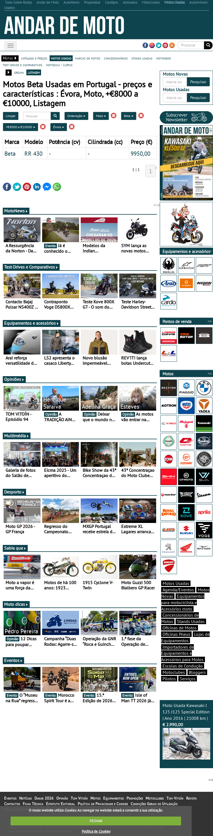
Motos (95, 798)
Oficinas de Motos (180, 628)
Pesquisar (198, 81)
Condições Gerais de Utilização (154, 803)
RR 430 (33, 153)
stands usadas (141, 58)
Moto (101, 116)
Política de (96, 831)
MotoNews (16, 211)
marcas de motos (87, 58)
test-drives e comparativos (22, 64)
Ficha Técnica (33, 803)
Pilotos (169, 678)
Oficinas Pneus (176, 634)
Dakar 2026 (44, 798)
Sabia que (15, 548)
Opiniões (14, 379)
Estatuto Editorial (60, 803)
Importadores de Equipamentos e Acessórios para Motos (182, 653)
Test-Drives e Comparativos (31, 267)
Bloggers (197, 672)
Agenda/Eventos (178, 589)
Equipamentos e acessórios (31, 323)
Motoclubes (174, 672)
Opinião (62, 798)
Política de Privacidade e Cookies (103, 803)
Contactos (12, 803)
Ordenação (76, 116)
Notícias (25, 798)
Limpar (11, 116)
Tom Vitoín (79, 798)
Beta (128, 116)
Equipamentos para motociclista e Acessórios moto (182, 602)
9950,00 (140, 153)
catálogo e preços (34, 58)
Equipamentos (113, 798)
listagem (34, 72)
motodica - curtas (59, 64)
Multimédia (16, 435)
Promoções (134, 798)
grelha (19, 72)
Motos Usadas (176, 583)
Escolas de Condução (183, 666)
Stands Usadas (191, 621)
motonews (163, 58)
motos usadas (61, 58)
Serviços (188, 678)
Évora (58, 127)
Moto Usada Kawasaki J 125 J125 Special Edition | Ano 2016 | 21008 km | (186, 731)
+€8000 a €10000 (20, 127)
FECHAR (96, 820)
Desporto (14, 492)
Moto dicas (16, 604)
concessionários (116, 58)
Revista (191, 798)
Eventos (13, 660)
